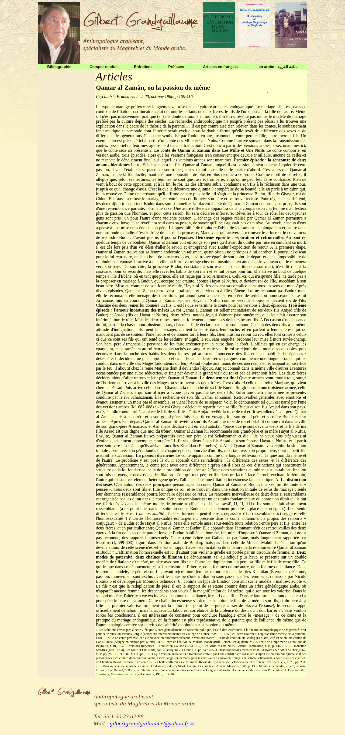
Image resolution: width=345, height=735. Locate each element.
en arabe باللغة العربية (277, 67)
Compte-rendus (103, 67)
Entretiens (143, 67)
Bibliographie (59, 67)
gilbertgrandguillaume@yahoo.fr (149, 723)
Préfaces (176, 67)
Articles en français (220, 67)
